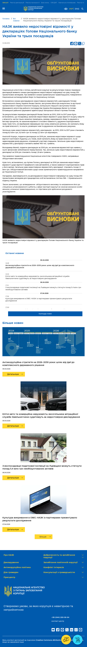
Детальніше (13, 374)
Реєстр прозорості (33, 2)
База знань (45, 2)
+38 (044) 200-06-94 (60, 617)
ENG (77, 9)
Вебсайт (6, 2)
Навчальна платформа (67, 2)
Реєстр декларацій (17, 2)
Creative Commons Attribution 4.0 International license (59, 640)
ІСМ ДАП (54, 2)
